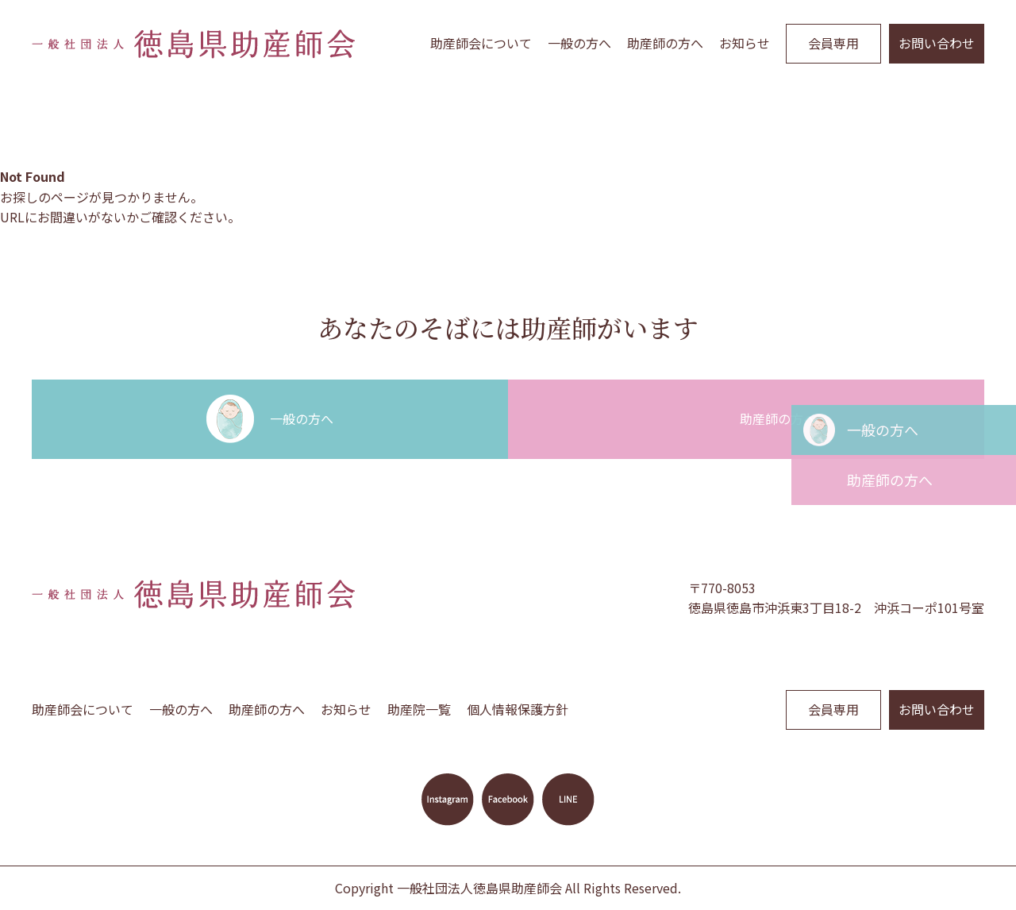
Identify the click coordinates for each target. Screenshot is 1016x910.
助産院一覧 (419, 709)
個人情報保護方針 (517, 709)
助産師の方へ (665, 42)
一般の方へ (579, 42)
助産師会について (481, 42)
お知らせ (744, 42)
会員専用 (833, 42)
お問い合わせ (937, 42)
